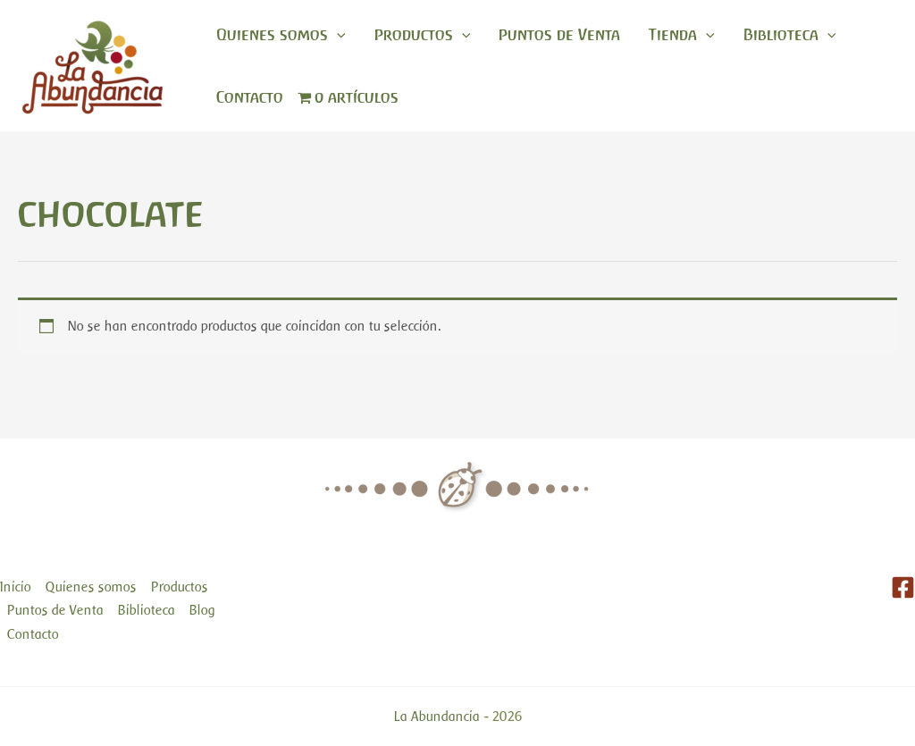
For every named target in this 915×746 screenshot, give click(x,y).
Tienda (682, 35)
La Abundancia (437, 716)
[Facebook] (903, 587)
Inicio (15, 587)
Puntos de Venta (559, 35)
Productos (422, 35)
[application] (337, 35)
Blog (202, 610)
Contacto (249, 97)
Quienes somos (281, 35)
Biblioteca (789, 35)
